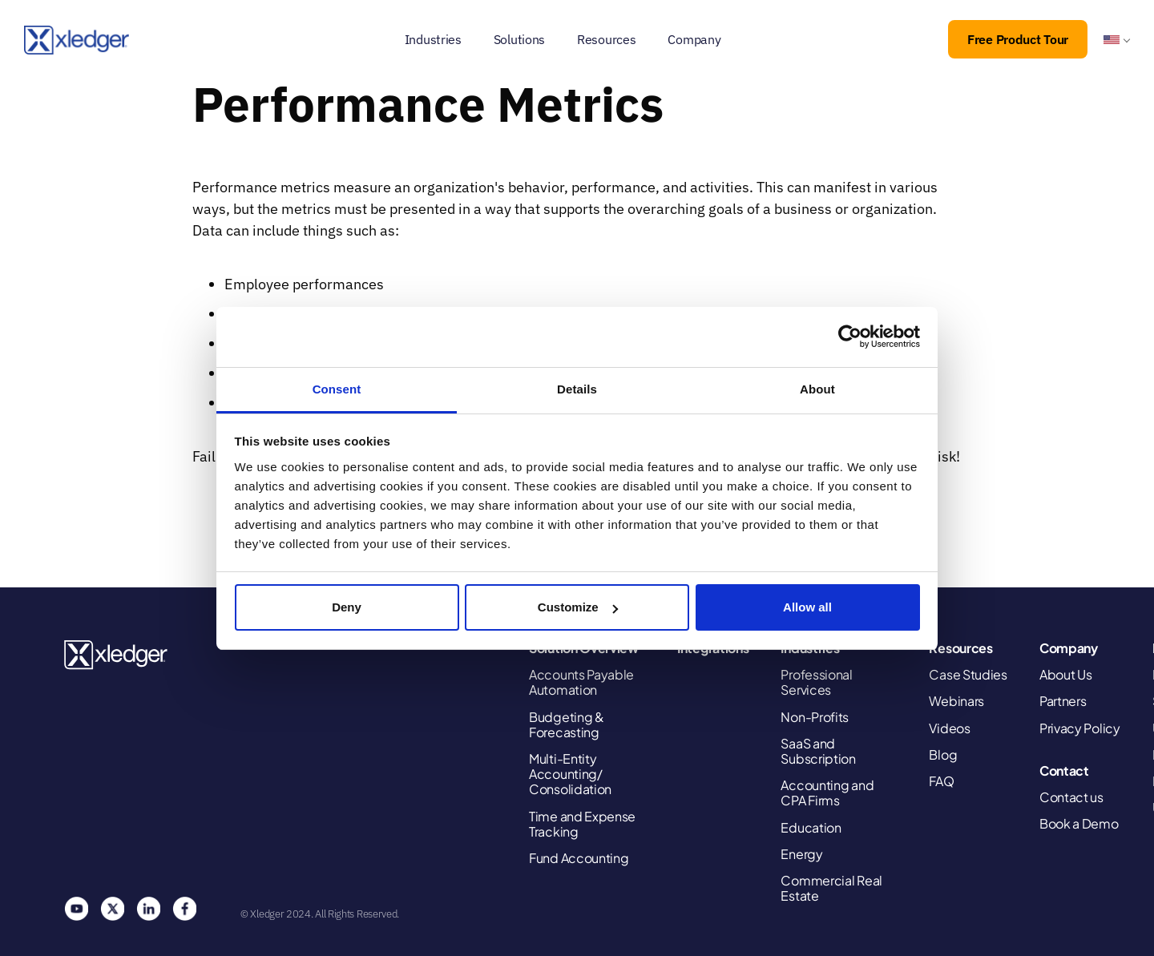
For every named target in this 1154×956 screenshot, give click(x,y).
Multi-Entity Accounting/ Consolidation (570, 774)
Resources (606, 39)
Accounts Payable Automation (581, 682)
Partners (1063, 700)
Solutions (519, 39)
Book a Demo (1079, 823)
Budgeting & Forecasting (566, 724)
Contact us (1071, 797)
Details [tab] (577, 389)
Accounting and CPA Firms (827, 792)
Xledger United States (116, 655)
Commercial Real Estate (831, 888)
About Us (1065, 674)
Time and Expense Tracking (582, 824)
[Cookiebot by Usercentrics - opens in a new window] (850, 337)
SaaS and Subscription (818, 751)
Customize (578, 607)
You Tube (76, 909)
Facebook (184, 909)
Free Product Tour (1017, 39)
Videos (949, 728)
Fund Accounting (579, 857)
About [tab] (817, 389)
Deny (346, 607)
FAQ (941, 781)
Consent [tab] (337, 389)
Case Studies (968, 674)
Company (694, 39)
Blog (943, 754)
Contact (1064, 770)
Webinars (956, 700)
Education (811, 827)
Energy (801, 853)
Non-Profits (815, 716)
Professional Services (816, 682)
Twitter (112, 909)
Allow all (807, 607)
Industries (433, 39)
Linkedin (148, 909)
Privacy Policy (1079, 728)
